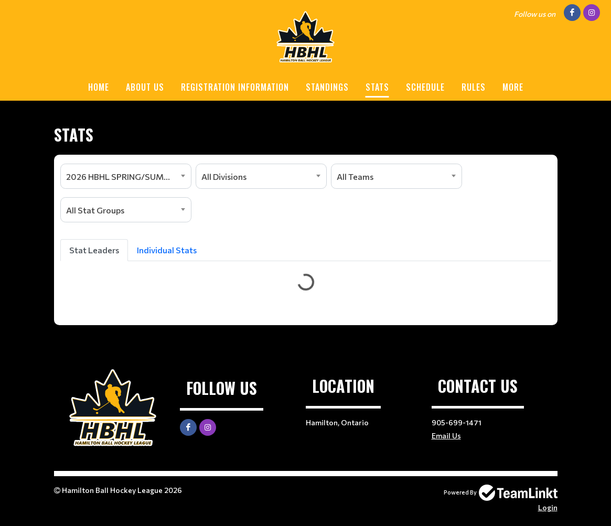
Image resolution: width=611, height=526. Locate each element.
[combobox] (125, 176)
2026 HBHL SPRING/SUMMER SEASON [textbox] (128, 176)
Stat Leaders (94, 250)
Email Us (446, 435)
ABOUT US (145, 87)
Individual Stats (167, 250)
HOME (98, 87)
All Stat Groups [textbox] (95, 210)
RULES (474, 87)
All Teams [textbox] (355, 176)
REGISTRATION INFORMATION (235, 87)
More (512, 87)
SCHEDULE (425, 87)
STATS (377, 87)
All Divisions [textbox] (223, 176)
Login (548, 507)
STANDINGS (327, 87)
